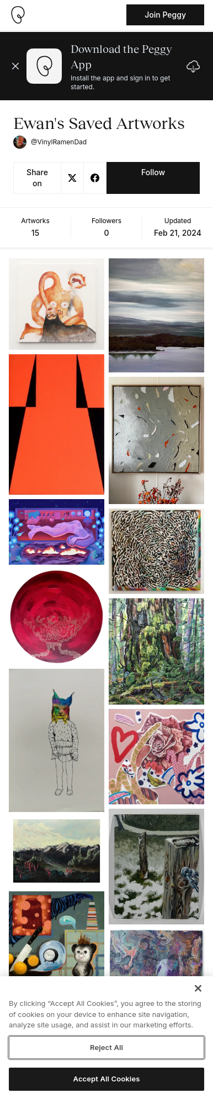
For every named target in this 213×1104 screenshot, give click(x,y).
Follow (153, 172)
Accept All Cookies (106, 1078)
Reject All (106, 1047)
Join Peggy (165, 14)
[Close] (198, 988)
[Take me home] (17, 15)
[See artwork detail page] (56, 304)
